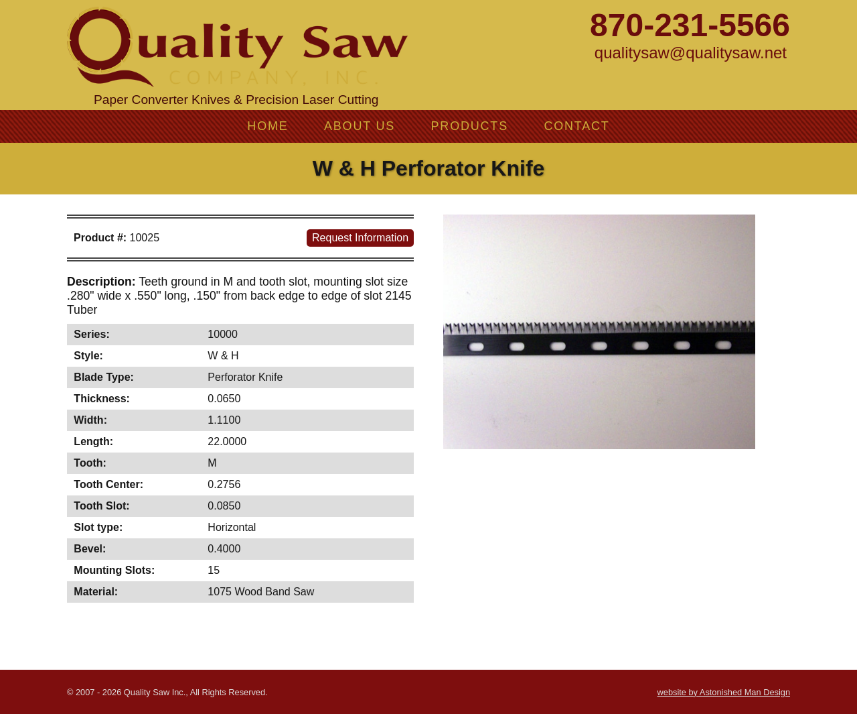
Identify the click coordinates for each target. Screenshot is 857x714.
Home (267, 126)
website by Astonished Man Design (723, 692)
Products (469, 126)
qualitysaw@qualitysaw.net (691, 53)
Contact (576, 126)
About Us (359, 126)
